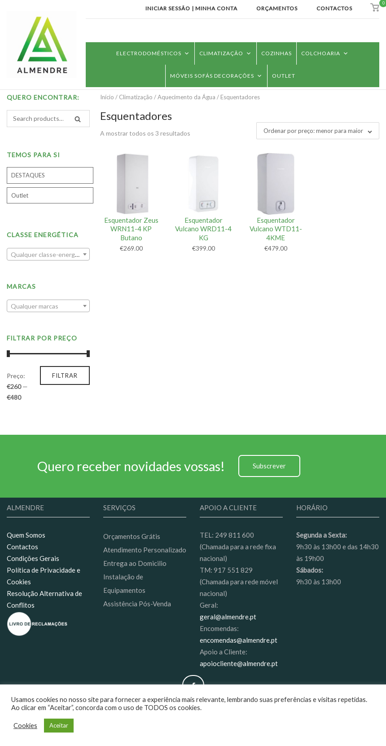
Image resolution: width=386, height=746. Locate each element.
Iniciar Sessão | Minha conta (191, 8)
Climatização (225, 53)
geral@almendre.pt (228, 617)
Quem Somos (26, 535)
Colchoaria (325, 53)
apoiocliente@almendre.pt (239, 663)
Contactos (334, 8)
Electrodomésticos (153, 53)
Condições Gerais (33, 558)
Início (107, 97)
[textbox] (48, 254)
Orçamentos (277, 8)
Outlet (283, 75)
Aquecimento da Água (186, 97)
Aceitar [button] (58, 725)
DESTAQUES (28, 175)
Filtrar (65, 375)
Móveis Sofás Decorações (216, 75)
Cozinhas (276, 53)
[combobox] (48, 254)
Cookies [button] (25, 725)
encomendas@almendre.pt (238, 640)
